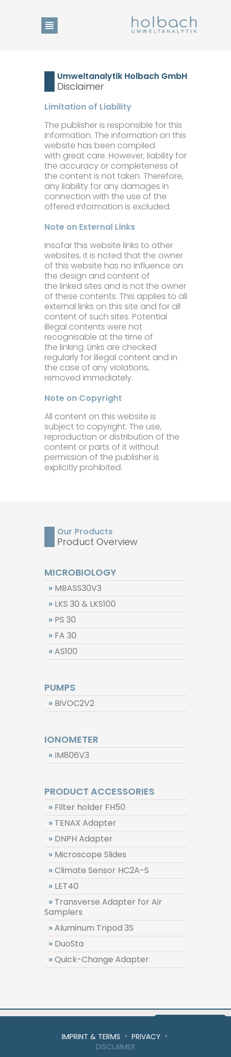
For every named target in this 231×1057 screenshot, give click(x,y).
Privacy (146, 1037)
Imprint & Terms (91, 1037)
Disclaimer (115, 1047)
